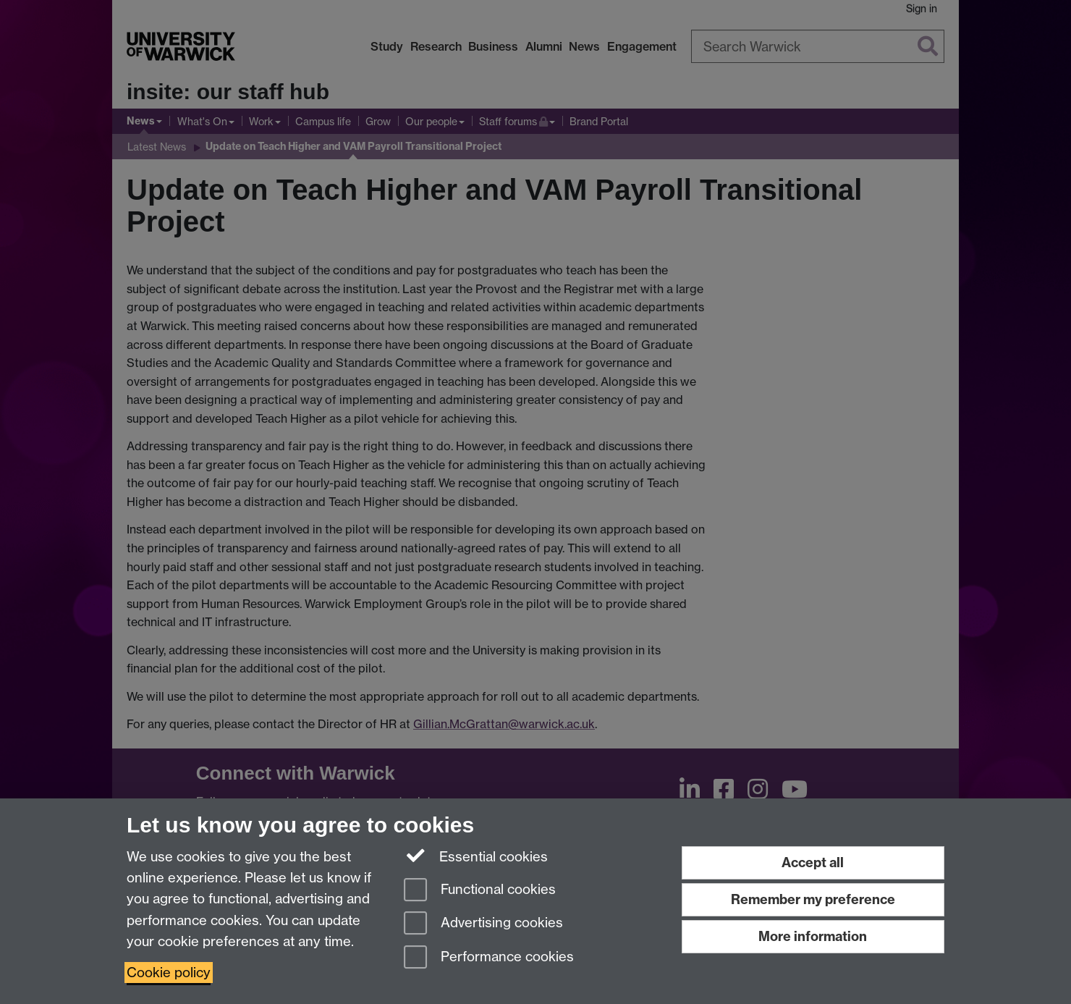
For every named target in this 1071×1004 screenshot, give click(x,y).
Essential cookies (476, 855)
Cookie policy (169, 972)
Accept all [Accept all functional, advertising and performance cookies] (813, 862)
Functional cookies (480, 890)
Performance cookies (489, 958)
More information (812, 936)
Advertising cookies (483, 924)
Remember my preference (813, 899)
